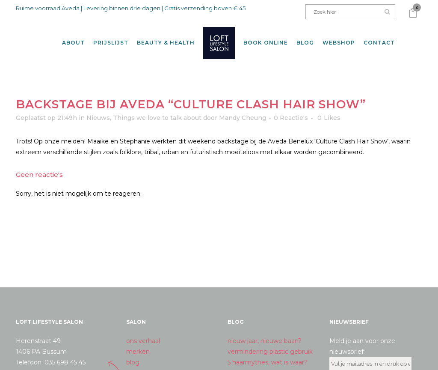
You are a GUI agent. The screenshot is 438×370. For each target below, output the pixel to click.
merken (138, 346)
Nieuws (98, 112)
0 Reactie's (291, 112)
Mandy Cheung (242, 112)
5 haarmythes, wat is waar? (268, 357)
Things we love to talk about (157, 112)
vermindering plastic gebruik (270, 346)
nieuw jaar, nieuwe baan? (265, 336)
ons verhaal (143, 336)
